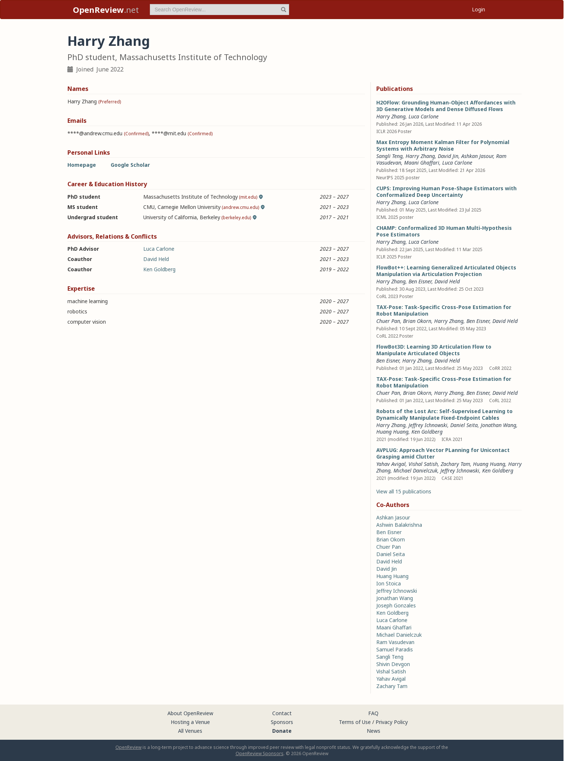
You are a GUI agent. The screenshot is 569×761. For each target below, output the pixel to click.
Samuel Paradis (394, 649)
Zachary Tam (455, 463)
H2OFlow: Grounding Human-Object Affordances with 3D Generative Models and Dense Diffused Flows (446, 106)
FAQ (373, 713)
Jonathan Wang (498, 425)
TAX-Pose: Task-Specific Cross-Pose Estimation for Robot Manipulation (443, 310)
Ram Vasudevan (395, 642)
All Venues (190, 730)
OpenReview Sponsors (260, 753)
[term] (219, 9)
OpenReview (128, 747)
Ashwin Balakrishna (399, 524)
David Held (156, 258)
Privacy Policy (392, 721)
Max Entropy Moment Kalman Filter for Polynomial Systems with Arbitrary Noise (442, 145)
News (373, 730)
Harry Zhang (391, 116)
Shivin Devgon (393, 664)
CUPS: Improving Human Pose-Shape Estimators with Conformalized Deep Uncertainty (446, 191)
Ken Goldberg (159, 269)
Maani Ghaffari (421, 162)
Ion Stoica (388, 583)
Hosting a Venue (190, 721)
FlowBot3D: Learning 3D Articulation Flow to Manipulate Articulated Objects (433, 350)
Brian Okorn (417, 320)
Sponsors (282, 721)
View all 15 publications (403, 491)
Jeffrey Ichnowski (428, 425)
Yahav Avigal (391, 463)
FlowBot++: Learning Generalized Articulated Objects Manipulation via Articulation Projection (446, 270)
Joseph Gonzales (396, 605)
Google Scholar (130, 164)
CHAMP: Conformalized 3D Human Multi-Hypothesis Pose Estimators (444, 231)
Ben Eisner (420, 281)
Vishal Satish (423, 463)
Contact (282, 713)
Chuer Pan (388, 320)
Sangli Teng (389, 155)
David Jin (448, 155)
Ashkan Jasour (477, 155)
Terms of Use (355, 721)
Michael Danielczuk (415, 470)
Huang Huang (392, 431)
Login (478, 9)
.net (106, 9)
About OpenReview (190, 713)
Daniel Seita (464, 425)
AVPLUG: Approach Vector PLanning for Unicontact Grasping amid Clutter (443, 453)
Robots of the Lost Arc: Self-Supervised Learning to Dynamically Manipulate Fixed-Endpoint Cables (444, 414)
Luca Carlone (158, 248)
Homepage (81, 164)
